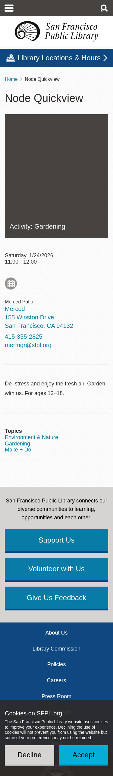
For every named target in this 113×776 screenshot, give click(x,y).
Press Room (56, 593)
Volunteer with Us (56, 465)
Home (11, 79)
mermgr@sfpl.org (28, 241)
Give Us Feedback (56, 494)
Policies (56, 561)
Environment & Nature (31, 334)
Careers (56, 577)
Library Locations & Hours (59, 58)
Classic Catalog (56, 625)
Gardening (17, 340)
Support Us (56, 436)
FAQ (56, 641)
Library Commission (56, 545)
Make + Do (18, 346)
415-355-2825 (23, 233)
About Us (56, 529)
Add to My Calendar (11, 180)
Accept (84, 755)
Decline (29, 755)
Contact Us (56, 609)
